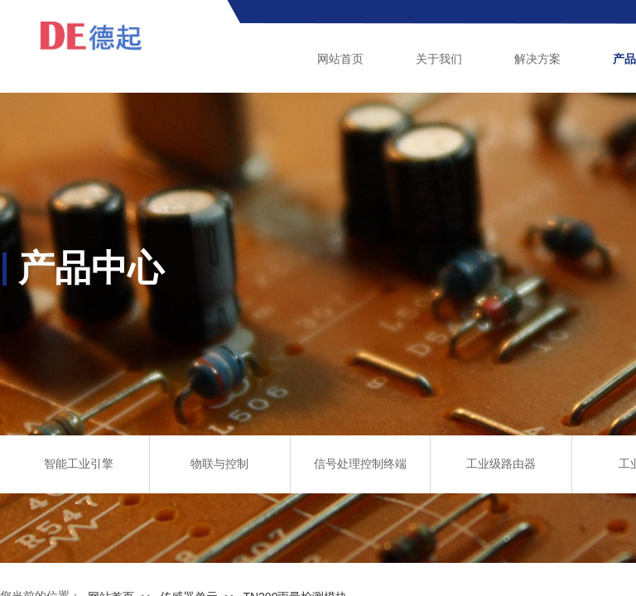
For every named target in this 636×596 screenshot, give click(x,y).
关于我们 (439, 59)
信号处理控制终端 (360, 464)
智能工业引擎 (78, 464)
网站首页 (340, 59)
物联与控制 (219, 464)
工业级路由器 (501, 464)
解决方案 (537, 59)
